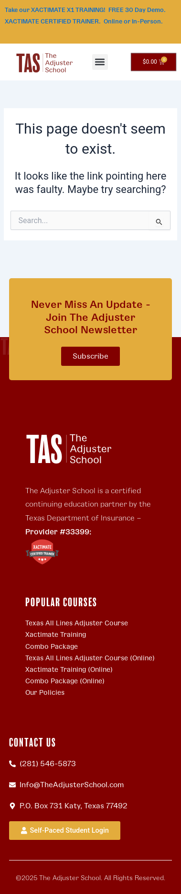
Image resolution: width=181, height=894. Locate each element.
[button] (100, 62)
